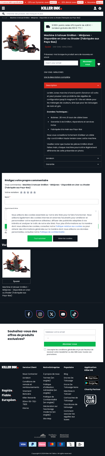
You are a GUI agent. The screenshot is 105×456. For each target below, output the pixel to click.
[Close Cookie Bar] (95, 211)
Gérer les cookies (65, 238)
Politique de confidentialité (52, 232)
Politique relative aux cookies (69, 226)
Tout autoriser (40, 238)
